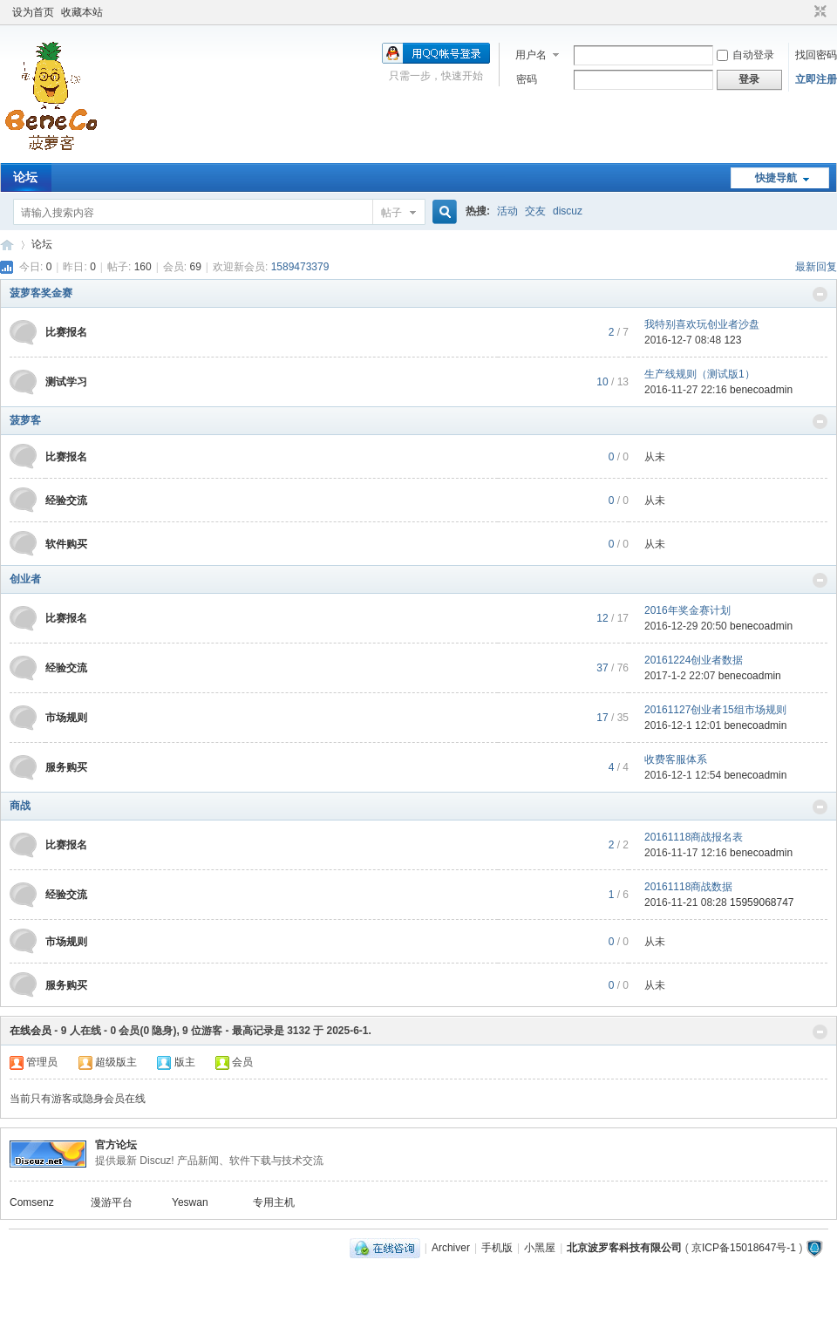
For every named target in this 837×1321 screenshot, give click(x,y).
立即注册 (816, 79)
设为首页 (33, 12)
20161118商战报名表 (693, 837)
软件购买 (66, 544)
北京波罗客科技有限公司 (624, 1248)
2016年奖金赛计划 (687, 610)
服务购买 (66, 767)
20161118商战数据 (688, 887)
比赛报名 (66, 332)
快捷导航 (776, 178)
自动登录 (745, 55)
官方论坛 (116, 1145)
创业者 (25, 579)
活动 (507, 211)
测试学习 (66, 382)
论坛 (25, 177)
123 (732, 340)
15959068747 (761, 902)
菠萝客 (25, 420)
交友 (535, 211)
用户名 (531, 55)
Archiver (451, 1248)
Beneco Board (7, 244)
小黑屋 (539, 1248)
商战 (20, 806)
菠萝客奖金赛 (41, 293)
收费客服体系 (675, 759)
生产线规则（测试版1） (699, 374)
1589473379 (300, 267)
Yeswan (190, 1202)
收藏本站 (82, 12)
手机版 (497, 1248)
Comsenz (32, 1202)
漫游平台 (112, 1202)
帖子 (391, 213)
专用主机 (274, 1202)
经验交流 (66, 500)
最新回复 (816, 267)
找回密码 (816, 55)
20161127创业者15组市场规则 (715, 710)
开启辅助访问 (804, 12)
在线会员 (30, 1031)
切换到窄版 (818, 12)
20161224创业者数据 (693, 660)
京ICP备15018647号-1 (743, 1248)
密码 (526, 79)
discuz (567, 211)
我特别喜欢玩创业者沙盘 (701, 324)
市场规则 (66, 718)
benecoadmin (761, 390)
